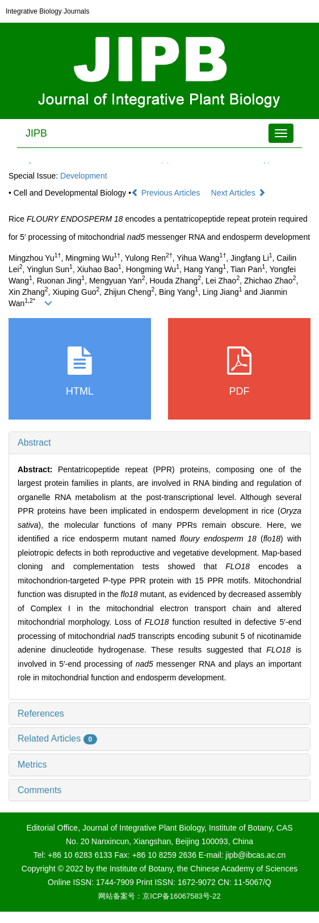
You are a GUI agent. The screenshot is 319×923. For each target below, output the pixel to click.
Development (83, 175)
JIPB (36, 133)
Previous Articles (166, 192)
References (41, 713)
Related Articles (57, 738)
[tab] (159, 443)
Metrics (32, 764)
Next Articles (238, 192)
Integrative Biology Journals (47, 11)
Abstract (34, 442)
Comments (39, 790)
